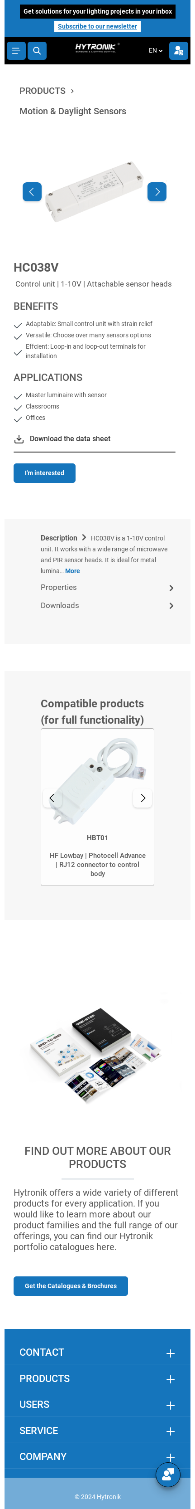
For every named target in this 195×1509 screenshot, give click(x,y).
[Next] (156, 191)
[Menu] (16, 51)
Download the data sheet (70, 438)
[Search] (37, 51)
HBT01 (98, 838)
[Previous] (32, 191)
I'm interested (44, 473)
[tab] (108, 553)
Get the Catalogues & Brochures (71, 1286)
